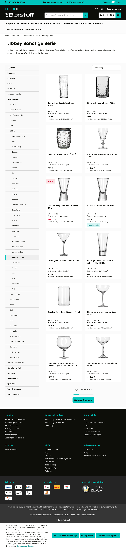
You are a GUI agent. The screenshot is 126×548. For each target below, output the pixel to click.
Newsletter (9, 431)
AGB (86, 419)
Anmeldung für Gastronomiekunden (60, 419)
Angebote (11, 68)
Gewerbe (106, 2)
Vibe (13, 273)
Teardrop (15, 268)
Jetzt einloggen (114, 9)
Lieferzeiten (49, 462)
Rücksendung (50, 465)
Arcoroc (13, 104)
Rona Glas (13, 331)
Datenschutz (89, 425)
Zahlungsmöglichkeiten (14, 438)
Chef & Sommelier (16, 115)
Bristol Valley (16, 147)
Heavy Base (16, 215)
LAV (11, 126)
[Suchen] (85, 15)
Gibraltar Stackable (19, 205)
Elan (13, 173)
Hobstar (15, 220)
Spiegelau (13, 347)
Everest (14, 194)
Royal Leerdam (15, 336)
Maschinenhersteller (16, 363)
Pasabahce (14, 315)
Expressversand (51, 449)
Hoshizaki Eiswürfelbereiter (95, 455)
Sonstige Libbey (18, 257)
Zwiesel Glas (14, 357)
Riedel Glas (14, 326)
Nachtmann (14, 299)
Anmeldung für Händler (54, 422)
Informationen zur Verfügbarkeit (58, 458)
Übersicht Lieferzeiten (63, 509)
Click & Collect (11, 449)
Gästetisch (11, 78)
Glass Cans (16, 210)
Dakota (14, 168)
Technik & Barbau (14, 389)
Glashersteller (13, 99)
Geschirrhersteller (15, 94)
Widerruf (48, 471)
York (13, 289)
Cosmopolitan (17, 162)
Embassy (15, 178)
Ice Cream (15, 226)
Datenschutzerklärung (25, 546)
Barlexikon (88, 449)
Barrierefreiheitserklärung (95, 422)
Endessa (15, 189)
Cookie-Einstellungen (92, 435)
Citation (15, 157)
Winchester (16, 284)
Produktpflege (11, 435)
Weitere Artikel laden (83, 400)
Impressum (88, 428)
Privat (118, 2)
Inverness (15, 231)
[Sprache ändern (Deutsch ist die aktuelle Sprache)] (9, 9)
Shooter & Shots (18, 252)
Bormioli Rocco (15, 110)
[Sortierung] (106, 67)
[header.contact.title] (91, 9)
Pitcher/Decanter (18, 247)
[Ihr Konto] (102, 9)
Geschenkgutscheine (13, 422)
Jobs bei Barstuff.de (92, 431)
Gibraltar (15, 199)
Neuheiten (11, 373)
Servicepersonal (13, 378)
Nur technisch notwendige (65, 535)
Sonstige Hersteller (17, 342)
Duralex (13, 120)
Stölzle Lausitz (15, 352)
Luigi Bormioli (15, 294)
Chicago (15, 152)
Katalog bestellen (12, 428)
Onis (11, 310)
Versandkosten (51, 468)
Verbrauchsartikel (14, 394)
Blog (86, 452)
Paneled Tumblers (18, 241)
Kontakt (48, 455)
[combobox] (64, 15)
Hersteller (11, 89)
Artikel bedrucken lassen (15, 419)
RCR (11, 320)
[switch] (113, 2)
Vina (13, 278)
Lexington (15, 236)
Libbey (12, 131)
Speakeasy (15, 263)
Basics (14, 141)
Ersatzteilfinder (11, 425)
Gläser (9, 83)
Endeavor (15, 184)
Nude (12, 305)
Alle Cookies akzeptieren (108, 535)
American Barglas (18, 136)
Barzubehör (11, 73)
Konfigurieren (87, 535)
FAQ (46, 452)
